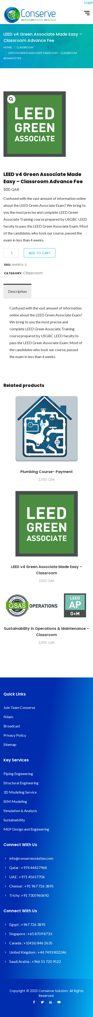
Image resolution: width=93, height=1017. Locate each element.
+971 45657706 (32, 877)
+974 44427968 (34, 867)
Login (88, 2)
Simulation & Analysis (20, 810)
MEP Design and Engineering (26, 829)
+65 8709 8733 (39, 933)
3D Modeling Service (20, 792)
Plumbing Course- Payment (46, 471)
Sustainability (14, 820)
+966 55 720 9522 (46, 961)
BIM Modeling (15, 801)
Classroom (25, 47)
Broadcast (11, 726)
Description (17, 291)
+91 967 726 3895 (39, 886)
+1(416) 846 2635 (38, 943)
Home (7, 47)
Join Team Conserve (19, 707)
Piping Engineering (18, 773)
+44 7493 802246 (52, 952)
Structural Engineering (21, 783)
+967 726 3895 (33, 924)
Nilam (8, 716)
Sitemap (9, 744)
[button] (11, 99)
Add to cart (40, 253)
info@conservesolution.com (31, 858)
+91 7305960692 (35, 895)
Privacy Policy (14, 735)
